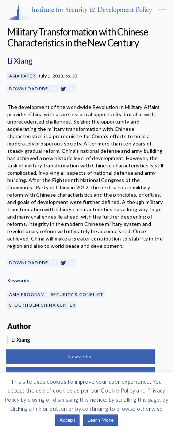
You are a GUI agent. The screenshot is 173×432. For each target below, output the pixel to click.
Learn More (101, 420)
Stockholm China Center (42, 305)
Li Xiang (19, 60)
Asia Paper (22, 76)
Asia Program (27, 294)
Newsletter (80, 356)
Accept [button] (67, 420)
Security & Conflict (77, 294)
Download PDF (28, 88)
